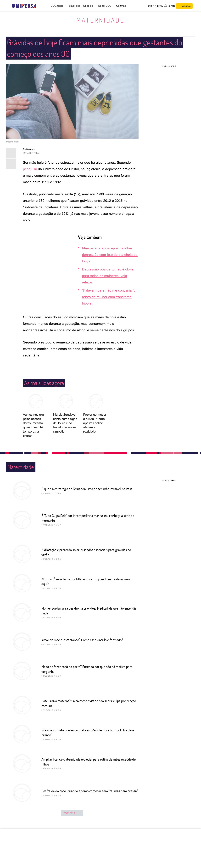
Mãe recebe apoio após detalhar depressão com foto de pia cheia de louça (110, 254)
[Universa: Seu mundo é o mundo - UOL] (24, 6)
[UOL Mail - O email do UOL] (158, 6)
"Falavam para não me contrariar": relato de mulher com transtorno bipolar (108, 296)
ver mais (72, 813)
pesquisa (30, 169)
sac (150, 6)
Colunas (121, 5)
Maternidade (100, 20)
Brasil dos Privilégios (81, 5)
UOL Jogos (57, 5)
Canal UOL (104, 5)
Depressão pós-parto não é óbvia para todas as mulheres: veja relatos (108, 275)
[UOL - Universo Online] (39, 6)
